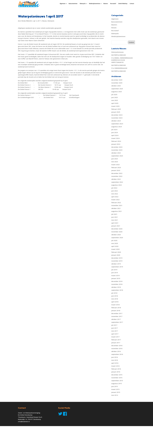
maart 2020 (115, 249)
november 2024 (116, 118)
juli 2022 (114, 188)
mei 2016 (114, 360)
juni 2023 (114, 159)
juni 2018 (114, 296)
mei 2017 (114, 331)
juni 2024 (114, 132)
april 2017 (114, 334)
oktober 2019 (116, 264)
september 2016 (117, 354)
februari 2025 (116, 109)
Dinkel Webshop (122, 3)
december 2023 (116, 147)
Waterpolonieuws (117, 52)
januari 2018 (115, 310)
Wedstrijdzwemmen (94, 3)
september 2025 (117, 89)
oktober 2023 (116, 153)
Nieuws (44, 21)
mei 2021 (114, 220)
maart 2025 (115, 106)
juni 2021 (114, 217)
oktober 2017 (116, 319)
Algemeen (62, 3)
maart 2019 (115, 275)
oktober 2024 (116, 121)
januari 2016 (115, 372)
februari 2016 (116, 369)
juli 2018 (114, 293)
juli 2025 (114, 94)
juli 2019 (114, 270)
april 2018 (114, 302)
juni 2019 (114, 273)
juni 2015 (114, 386)
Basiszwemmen (73, 3)
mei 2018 (114, 299)
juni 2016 (114, 357)
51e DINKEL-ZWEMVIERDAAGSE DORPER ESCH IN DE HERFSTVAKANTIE (122, 60)
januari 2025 (115, 112)
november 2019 (116, 261)
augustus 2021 (116, 211)
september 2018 (117, 290)
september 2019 (117, 267)
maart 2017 (115, 337)
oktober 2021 (116, 208)
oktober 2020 (116, 235)
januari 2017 (115, 343)
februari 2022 (116, 202)
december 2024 (116, 115)
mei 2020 (114, 243)
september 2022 (117, 182)
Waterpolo (83, 3)
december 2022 (116, 173)
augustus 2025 (116, 92)
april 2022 (114, 197)
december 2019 (116, 258)
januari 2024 (115, 144)
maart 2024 (115, 138)
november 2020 (116, 232)
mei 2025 (114, 100)
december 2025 (116, 80)
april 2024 (114, 135)
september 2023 (117, 156)
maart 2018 (115, 305)
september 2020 (117, 237)
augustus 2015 (116, 383)
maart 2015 (115, 389)
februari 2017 (116, 340)
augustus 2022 (116, 185)
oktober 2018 (116, 287)
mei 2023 (114, 162)
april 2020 (114, 246)
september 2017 (117, 322)
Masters (105, 3)
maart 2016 (115, 366)
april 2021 (114, 223)
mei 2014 (114, 395)
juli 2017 (114, 325)
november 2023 (116, 150)
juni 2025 (114, 97)
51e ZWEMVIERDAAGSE (119, 68)
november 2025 (116, 83)
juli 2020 (114, 240)
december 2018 (116, 281)
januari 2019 (115, 278)
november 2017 (116, 316)
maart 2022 (115, 200)
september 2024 (117, 124)
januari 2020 (115, 255)
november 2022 (116, 176)
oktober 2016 (116, 351)
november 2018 (116, 284)
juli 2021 (114, 214)
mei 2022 (114, 194)
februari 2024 (116, 141)
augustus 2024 (116, 127)
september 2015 (117, 381)
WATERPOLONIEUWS (118, 55)
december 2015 (116, 375)
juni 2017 (114, 328)
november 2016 (116, 348)
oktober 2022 (116, 179)
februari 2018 (116, 308)
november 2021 (116, 205)
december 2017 (116, 313)
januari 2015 (115, 392)
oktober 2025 (116, 86)
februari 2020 (116, 252)
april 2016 (114, 363)
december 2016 (116, 345)
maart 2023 (115, 165)
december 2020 (116, 229)
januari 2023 (115, 170)
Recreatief (113, 3)
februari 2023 (116, 167)
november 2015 (116, 378)
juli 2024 (114, 129)
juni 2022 (114, 191)
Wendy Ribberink (26, 21)
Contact (132, 3)
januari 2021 (115, 226)
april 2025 (114, 103)
